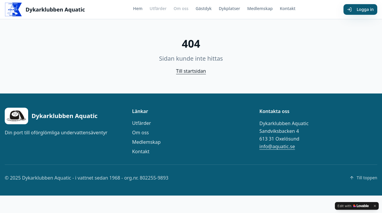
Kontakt (287, 8)
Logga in (360, 9)
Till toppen (363, 177)
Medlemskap (260, 8)
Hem (138, 8)
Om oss (181, 8)
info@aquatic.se (277, 146)
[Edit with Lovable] (353, 205)
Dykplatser (229, 8)
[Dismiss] (374, 205)
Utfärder (158, 8)
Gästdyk (204, 8)
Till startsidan (191, 71)
